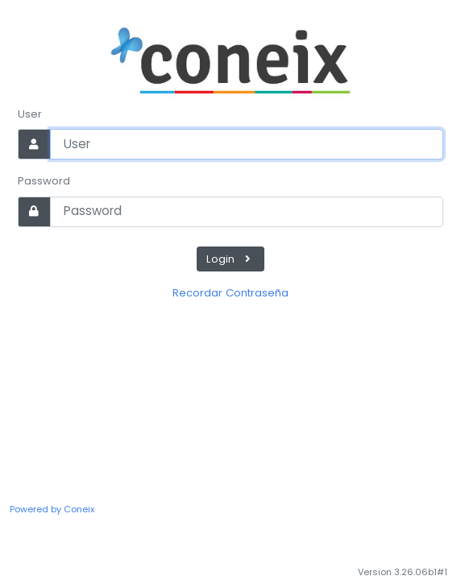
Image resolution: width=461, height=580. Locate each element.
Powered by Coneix (52, 509)
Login (230, 259)
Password (44, 180)
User (30, 114)
